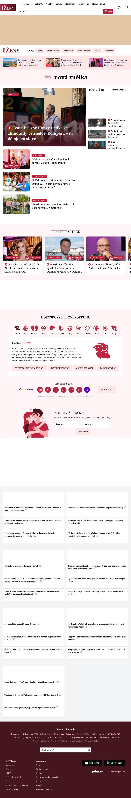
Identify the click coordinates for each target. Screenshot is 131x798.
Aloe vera (93, 737)
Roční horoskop (108, 368)
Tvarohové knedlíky (59, 741)
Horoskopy (70, 3)
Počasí (86, 734)
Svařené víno (60, 737)
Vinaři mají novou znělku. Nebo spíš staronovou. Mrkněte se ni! (53, 206)
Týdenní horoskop (60, 368)
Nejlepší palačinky (76, 741)
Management (41, 761)
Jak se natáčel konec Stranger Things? (21, 624)
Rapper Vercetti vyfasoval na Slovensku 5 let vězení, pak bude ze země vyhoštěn (97, 638)
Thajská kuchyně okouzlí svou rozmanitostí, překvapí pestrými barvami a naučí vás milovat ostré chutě (97, 567)
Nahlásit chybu (12, 789)
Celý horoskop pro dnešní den (29, 368)
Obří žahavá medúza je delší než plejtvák (22, 566)
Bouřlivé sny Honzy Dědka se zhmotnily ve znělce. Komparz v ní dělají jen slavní (40, 133)
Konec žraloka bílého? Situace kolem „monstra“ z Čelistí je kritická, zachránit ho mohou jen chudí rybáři (32, 592)
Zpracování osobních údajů (47, 777)
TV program (59, 734)
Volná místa (10, 765)
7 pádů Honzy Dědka (34, 737)
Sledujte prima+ (99, 3)
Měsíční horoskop (84, 368)
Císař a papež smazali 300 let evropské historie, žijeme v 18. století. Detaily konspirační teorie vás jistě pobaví (32, 580)
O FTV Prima (11, 761)
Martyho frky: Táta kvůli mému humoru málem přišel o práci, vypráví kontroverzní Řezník (96, 625)
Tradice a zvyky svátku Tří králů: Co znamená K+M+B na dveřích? (32, 695)
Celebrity (39, 3)
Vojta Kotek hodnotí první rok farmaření (116, 134)
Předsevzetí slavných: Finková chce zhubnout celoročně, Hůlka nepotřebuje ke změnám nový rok (94, 534)
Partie (79, 734)
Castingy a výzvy (42, 769)
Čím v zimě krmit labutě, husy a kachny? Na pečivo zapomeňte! (31, 682)
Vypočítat (82, 430)
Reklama (9, 769)
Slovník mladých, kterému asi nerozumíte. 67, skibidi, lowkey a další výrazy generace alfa (115, 64)
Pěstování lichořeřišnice (109, 737)
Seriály (59, 3)
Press (38, 765)
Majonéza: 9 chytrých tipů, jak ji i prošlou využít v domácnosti (31, 707)
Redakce (39, 785)
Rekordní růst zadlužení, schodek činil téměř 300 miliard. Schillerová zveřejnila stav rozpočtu (32, 509)
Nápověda (40, 781)
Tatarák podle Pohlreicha (78, 737)
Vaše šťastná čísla (63, 383)
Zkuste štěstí (107, 389)
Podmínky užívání (13, 777)
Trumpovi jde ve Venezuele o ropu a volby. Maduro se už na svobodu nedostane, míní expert (32, 521)
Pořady (22, 11)
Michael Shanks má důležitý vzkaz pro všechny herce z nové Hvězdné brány (33, 650)
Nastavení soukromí (44, 789)
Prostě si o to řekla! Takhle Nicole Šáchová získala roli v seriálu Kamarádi (22, 268)
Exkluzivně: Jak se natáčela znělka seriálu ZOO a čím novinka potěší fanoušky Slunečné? (54, 183)
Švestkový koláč (91, 741)
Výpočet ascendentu (41, 741)
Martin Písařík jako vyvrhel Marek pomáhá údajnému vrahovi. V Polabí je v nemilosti (63, 270)
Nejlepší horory (46, 734)
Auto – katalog (18, 737)
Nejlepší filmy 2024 (30, 734)
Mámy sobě (84, 3)
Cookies (9, 781)
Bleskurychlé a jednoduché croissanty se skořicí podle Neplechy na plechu (95, 592)
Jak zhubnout (15, 734)
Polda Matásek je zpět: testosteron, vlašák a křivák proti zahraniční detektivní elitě (95, 521)
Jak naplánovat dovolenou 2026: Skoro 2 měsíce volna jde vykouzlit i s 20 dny (29, 64)
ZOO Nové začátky (113, 734)
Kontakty (39, 773)
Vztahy (49, 3)
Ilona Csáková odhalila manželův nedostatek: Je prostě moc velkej (97, 507)
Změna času (70, 734)
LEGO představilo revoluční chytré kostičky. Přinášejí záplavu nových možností (32, 638)
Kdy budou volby (98, 734)
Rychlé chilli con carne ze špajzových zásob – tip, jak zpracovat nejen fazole (96, 580)
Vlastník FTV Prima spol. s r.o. (18, 785)
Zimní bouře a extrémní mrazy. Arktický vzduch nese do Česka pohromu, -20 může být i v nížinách (29, 534)
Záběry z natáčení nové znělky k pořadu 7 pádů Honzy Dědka (51, 161)
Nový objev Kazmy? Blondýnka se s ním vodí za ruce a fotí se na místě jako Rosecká (96, 650)
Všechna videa (119, 89)
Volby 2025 (48, 737)
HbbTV (8, 773)
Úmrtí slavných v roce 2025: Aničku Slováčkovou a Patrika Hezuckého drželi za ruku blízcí (72, 64)
